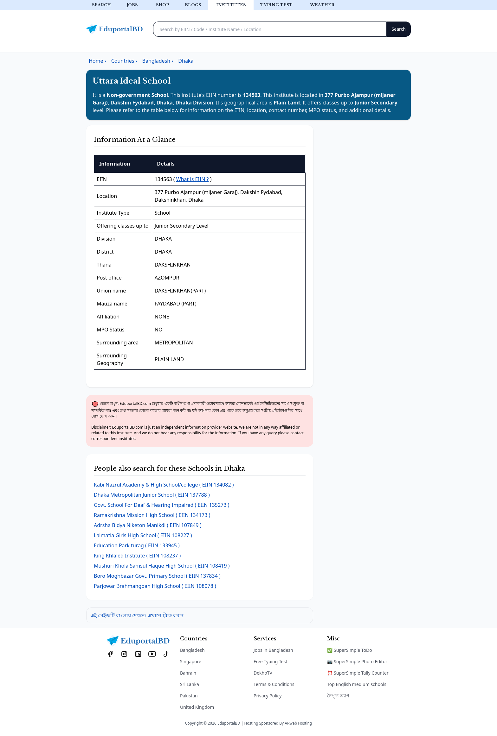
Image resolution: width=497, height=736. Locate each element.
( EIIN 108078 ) (155, 585)
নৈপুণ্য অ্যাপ (338, 696)
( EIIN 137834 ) (157, 575)
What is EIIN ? (192, 179)
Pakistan (189, 696)
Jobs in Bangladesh (273, 650)
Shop (162, 5)
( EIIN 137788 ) (152, 494)
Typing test (276, 5)
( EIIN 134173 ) (152, 515)
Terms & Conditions (274, 684)
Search (101, 5)
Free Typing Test (270, 661)
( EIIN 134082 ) (164, 484)
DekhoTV (263, 673)
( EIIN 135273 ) (161, 504)
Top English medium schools (356, 684)
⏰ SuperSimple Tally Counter (358, 673)
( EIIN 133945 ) (137, 545)
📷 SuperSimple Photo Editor (357, 661)
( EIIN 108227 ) (143, 535)
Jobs (132, 5)
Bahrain (188, 673)
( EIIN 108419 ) (162, 565)
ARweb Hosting (298, 723)
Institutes (231, 5)
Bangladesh (192, 650)
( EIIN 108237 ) (137, 555)
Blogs (193, 5)
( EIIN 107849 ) (147, 525)
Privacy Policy (267, 696)
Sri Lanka (189, 684)
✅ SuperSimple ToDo (349, 650)
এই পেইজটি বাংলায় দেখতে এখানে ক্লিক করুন (137, 615)
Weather (322, 5)
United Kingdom (197, 707)
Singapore (190, 661)
